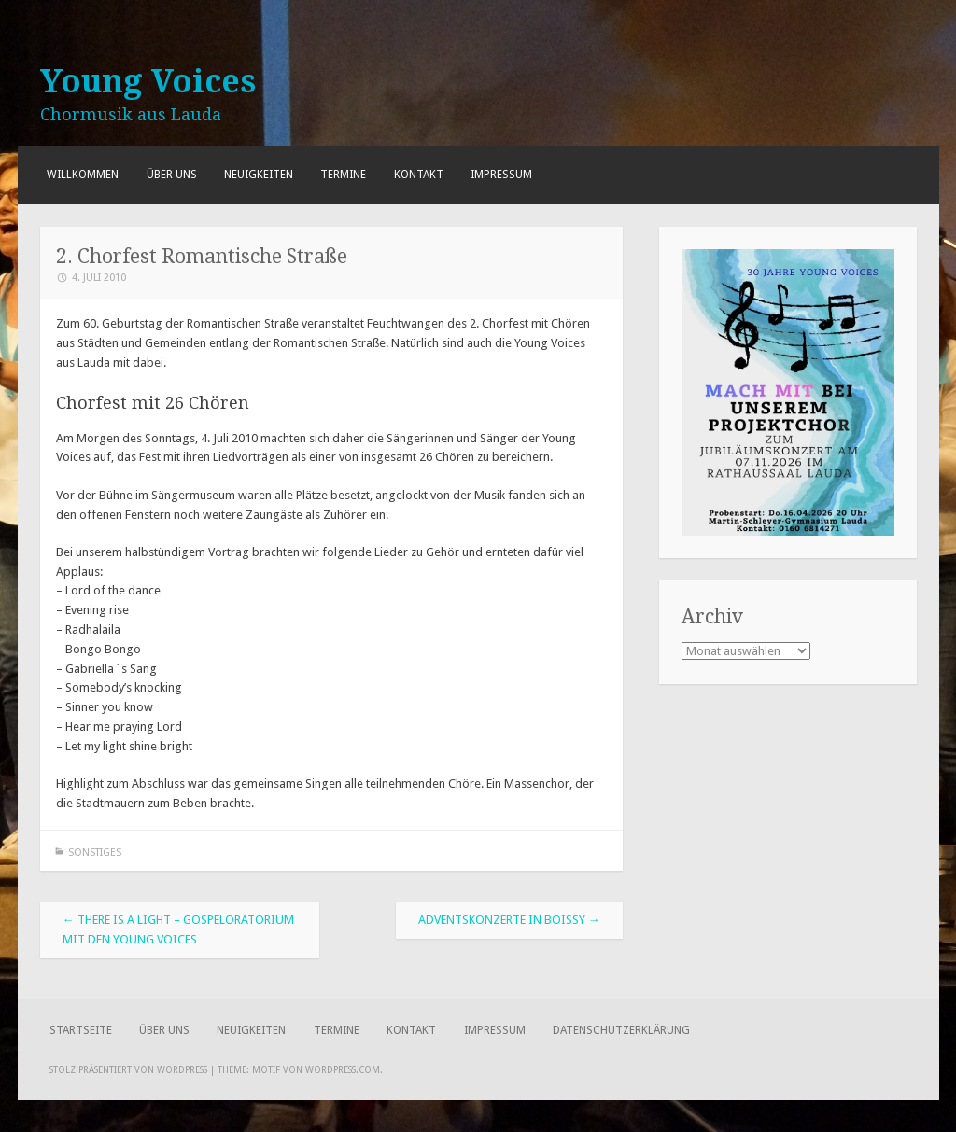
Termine (343, 174)
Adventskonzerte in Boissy (509, 920)
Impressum (501, 174)
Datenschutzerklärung (621, 1030)
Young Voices (148, 81)
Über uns (172, 174)
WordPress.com (342, 1070)
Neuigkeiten (258, 174)
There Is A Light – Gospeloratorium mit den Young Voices (178, 929)
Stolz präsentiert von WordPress (128, 1070)
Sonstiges (94, 852)
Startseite (80, 1030)
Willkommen (83, 174)
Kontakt (418, 174)
